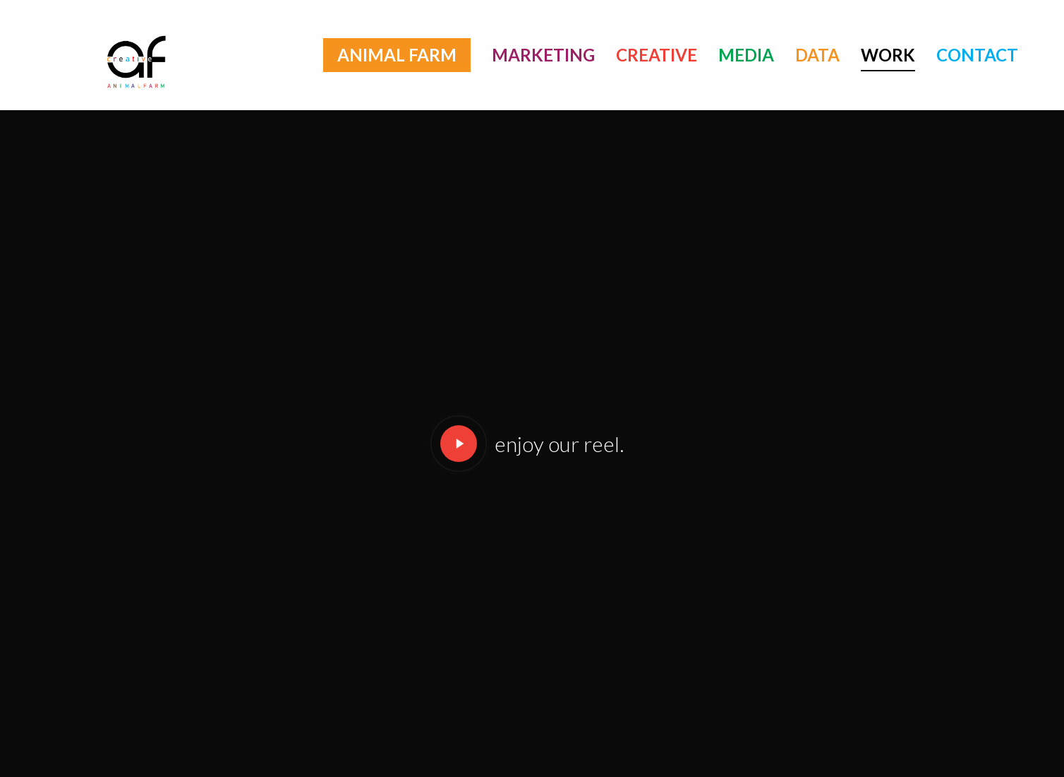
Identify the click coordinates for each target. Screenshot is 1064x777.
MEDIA (746, 55)
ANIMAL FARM (397, 55)
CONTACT (977, 55)
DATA (817, 55)
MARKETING (543, 55)
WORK (888, 55)
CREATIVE (656, 55)
